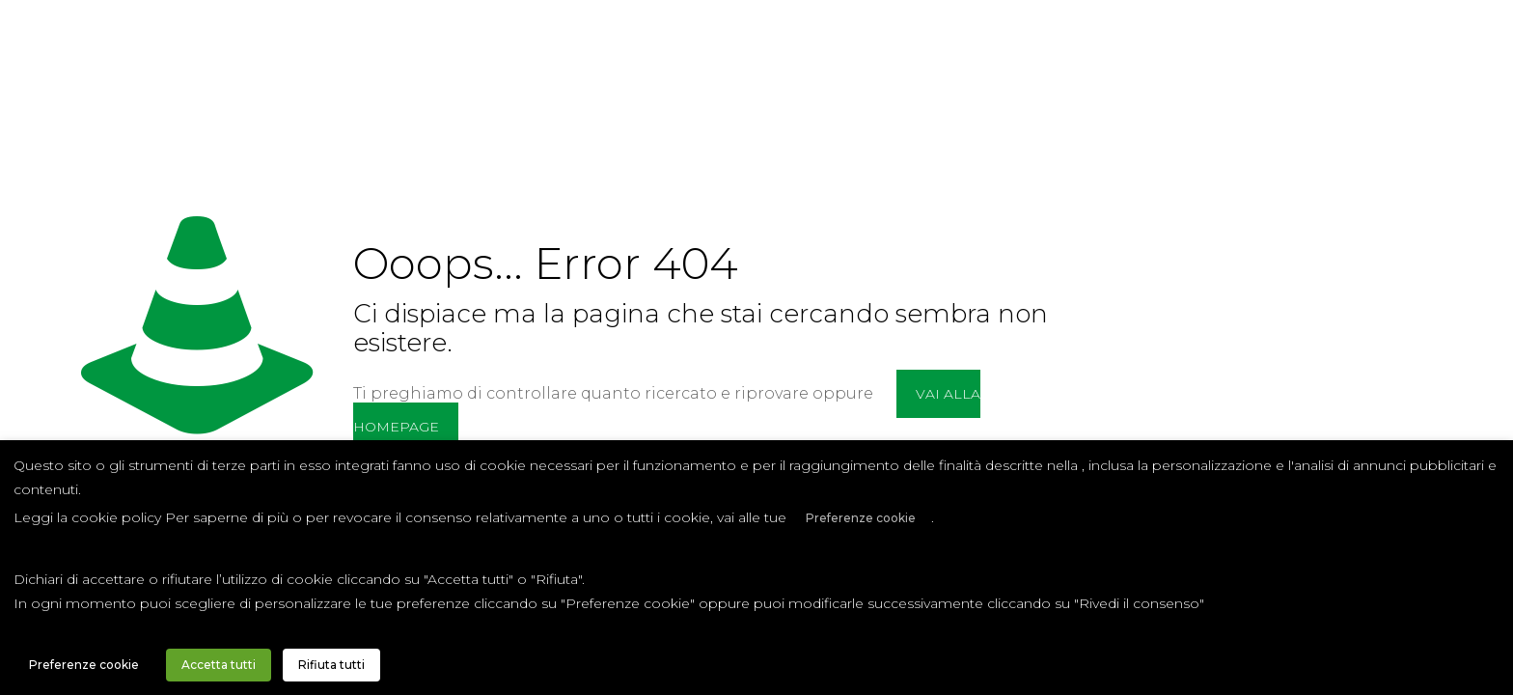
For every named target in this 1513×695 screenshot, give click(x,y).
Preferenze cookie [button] (861, 518)
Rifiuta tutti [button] (331, 664)
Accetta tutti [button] (218, 664)
